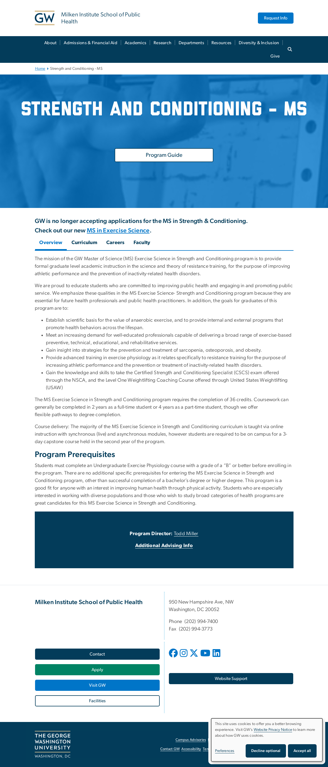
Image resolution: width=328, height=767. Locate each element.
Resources (221, 43)
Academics (135, 43)
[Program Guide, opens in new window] (164, 155)
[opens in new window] (174, 657)
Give (275, 56)
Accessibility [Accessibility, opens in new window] (191, 749)
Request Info (275, 18)
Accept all (302, 751)
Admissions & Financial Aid (90, 43)
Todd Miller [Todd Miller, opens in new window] (186, 533)
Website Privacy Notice (273, 730)
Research (162, 43)
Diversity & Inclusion (259, 43)
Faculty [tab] (142, 242)
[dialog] (266, 739)
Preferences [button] (225, 751)
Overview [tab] (51, 242)
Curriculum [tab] (84, 242)
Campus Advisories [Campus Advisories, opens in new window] (191, 740)
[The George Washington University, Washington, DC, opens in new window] (52, 744)
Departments (191, 43)
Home (40, 69)
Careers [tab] (115, 242)
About (50, 43)
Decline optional (265, 751)
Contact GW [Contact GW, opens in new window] (170, 749)
